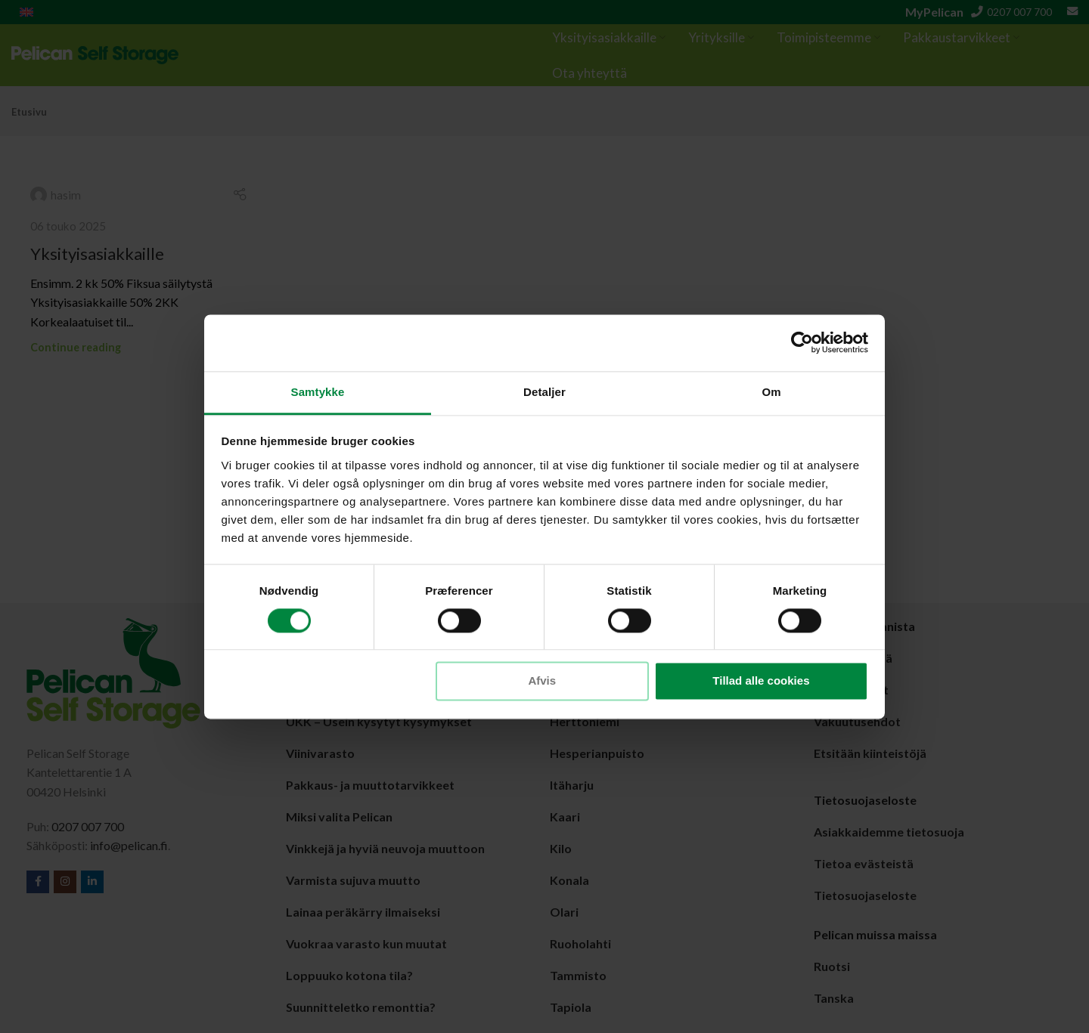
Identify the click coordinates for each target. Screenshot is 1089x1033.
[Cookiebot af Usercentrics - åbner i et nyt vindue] (802, 342)
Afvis (542, 681)
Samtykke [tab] (318, 391)
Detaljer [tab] (544, 391)
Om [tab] (771, 391)
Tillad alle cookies (760, 681)
